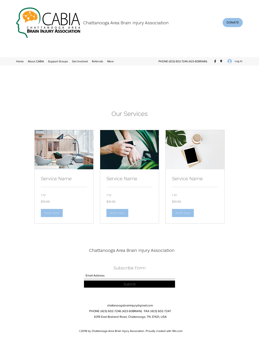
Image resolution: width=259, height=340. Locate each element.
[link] (64, 179)
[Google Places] (221, 61)
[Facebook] (215, 61)
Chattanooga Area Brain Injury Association (126, 22)
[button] (52, 213)
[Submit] (129, 284)
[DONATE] (233, 22)
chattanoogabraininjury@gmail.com (130, 305)
